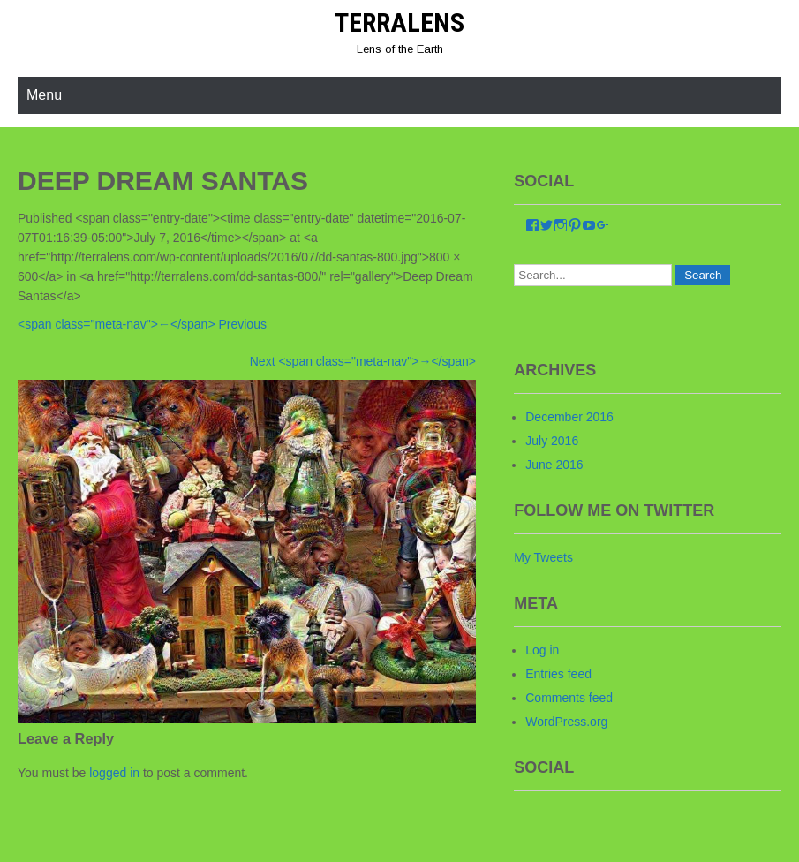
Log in (542, 650)
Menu (44, 94)
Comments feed (569, 698)
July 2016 (551, 441)
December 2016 (569, 417)
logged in (114, 773)
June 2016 (554, 464)
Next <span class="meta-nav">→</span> (363, 361)
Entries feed (558, 674)
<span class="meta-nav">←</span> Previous (142, 324)
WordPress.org (566, 722)
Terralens (399, 22)
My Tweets (543, 557)
